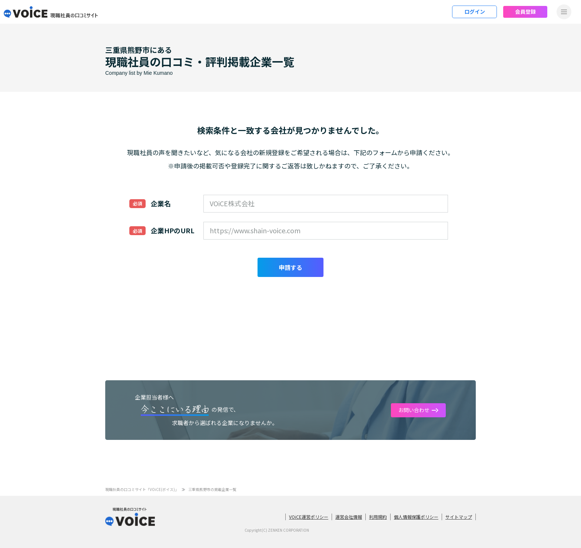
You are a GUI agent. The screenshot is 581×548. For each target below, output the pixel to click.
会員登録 (525, 11)
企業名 (161, 203)
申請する (290, 267)
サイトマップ (458, 517)
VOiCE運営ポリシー (308, 517)
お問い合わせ (413, 410)
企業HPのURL (173, 230)
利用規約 (378, 517)
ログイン (474, 11)
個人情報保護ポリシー (416, 517)
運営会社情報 (348, 517)
